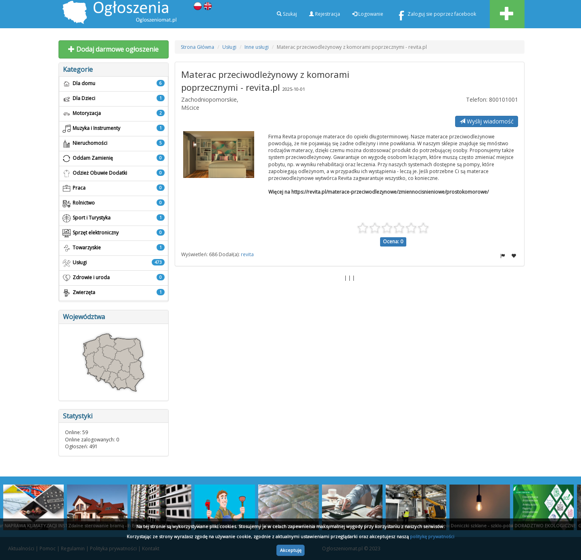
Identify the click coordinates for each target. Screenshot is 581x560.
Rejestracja (324, 13)
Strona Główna (197, 47)
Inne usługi (257, 47)
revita (247, 254)
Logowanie (367, 13)
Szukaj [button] (287, 13)
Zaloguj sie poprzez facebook (435, 15)
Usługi (229, 47)
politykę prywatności (432, 536)
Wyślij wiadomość (487, 121)
